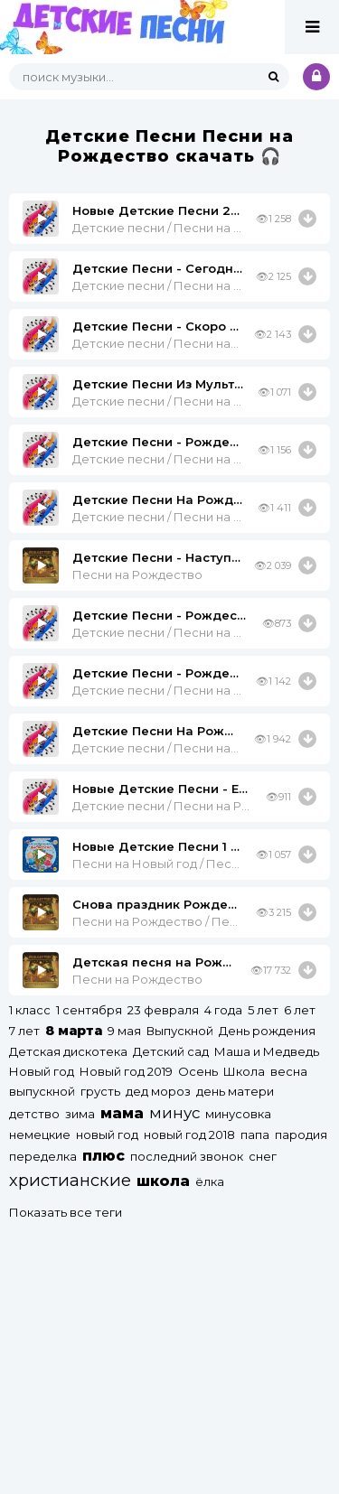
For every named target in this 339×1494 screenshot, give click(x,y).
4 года (223, 1010)
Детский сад (171, 1051)
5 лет (263, 1010)
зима (80, 1113)
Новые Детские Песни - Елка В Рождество (162, 788)
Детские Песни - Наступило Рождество (156, 557)
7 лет (24, 1030)
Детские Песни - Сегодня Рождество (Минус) (157, 268)
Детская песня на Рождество (154, 962)
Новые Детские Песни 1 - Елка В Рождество (157, 846)
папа (254, 1134)
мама (122, 1113)
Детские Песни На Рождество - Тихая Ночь (156, 731)
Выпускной (179, 1030)
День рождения (267, 1030)
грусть (100, 1091)
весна (288, 1071)
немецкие (40, 1134)
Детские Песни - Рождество (160, 615)
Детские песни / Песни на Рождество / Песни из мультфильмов (158, 401)
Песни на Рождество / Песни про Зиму (157, 921)
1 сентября (89, 1010)
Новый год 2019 (126, 1071)
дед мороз (158, 1091)
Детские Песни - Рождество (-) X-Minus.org (158, 441)
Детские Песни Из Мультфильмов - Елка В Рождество (158, 384)
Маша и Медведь (266, 1051)
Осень (198, 1071)
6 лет (299, 1010)
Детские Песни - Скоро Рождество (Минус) (156, 326)
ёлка (209, 1181)
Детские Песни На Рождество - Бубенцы (158, 499)
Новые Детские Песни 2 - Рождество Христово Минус (157, 210)
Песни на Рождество (137, 574)
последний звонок (186, 1156)
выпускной (42, 1091)
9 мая (124, 1030)
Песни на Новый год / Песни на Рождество (157, 863)
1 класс (30, 1010)
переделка (43, 1156)
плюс (103, 1155)
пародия (301, 1134)
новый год (107, 1134)
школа (163, 1181)
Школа (244, 1071)
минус (174, 1113)
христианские (70, 1180)
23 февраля (163, 1010)
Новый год (41, 1071)
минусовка (238, 1113)
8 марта (73, 1030)
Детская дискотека (68, 1051)
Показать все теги (65, 1212)
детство (34, 1113)
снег (263, 1156)
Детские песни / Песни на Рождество (157, 227)
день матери (235, 1091)
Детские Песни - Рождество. (157, 673)
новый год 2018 (189, 1134)
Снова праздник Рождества (157, 904)
